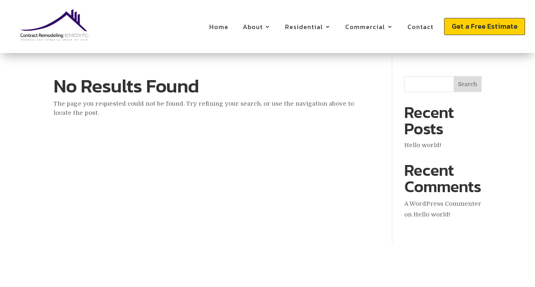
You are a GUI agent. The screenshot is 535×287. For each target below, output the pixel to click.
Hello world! (422, 145)
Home (218, 26)
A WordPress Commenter (442, 203)
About (253, 26)
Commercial (365, 26)
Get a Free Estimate (484, 26)
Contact (420, 26)
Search (467, 84)
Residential (304, 26)
